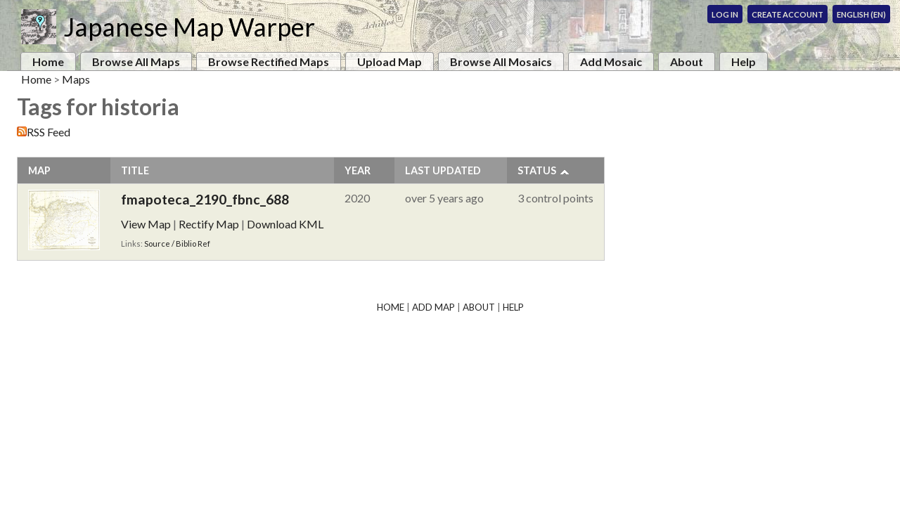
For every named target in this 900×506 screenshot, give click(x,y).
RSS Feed (48, 131)
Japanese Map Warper (189, 26)
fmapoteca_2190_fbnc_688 (205, 199)
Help (743, 61)
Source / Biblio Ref (177, 243)
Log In (725, 14)
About (686, 61)
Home (48, 61)
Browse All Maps (136, 61)
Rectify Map (209, 224)
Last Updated (443, 170)
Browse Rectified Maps (268, 61)
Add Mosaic (611, 61)
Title (135, 170)
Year (358, 170)
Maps (76, 79)
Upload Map (389, 61)
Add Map (433, 307)
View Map (146, 224)
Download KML (285, 224)
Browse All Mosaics (501, 61)
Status (537, 170)
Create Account (787, 14)
